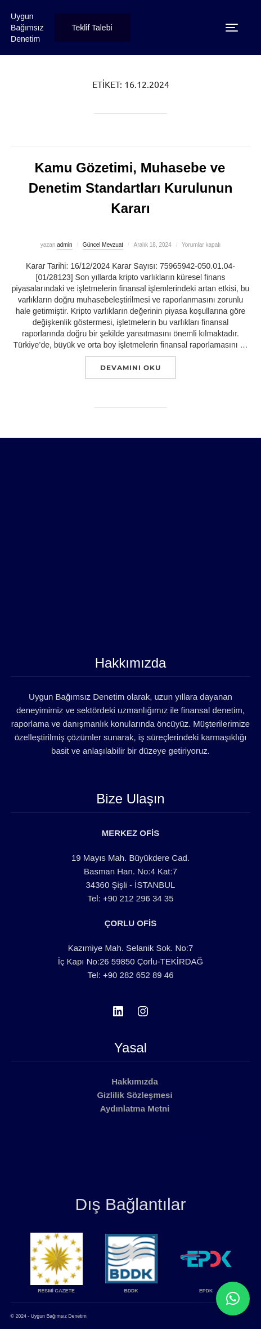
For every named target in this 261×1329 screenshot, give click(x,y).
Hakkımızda (134, 1081)
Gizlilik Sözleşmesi (134, 1095)
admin (64, 245)
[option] (97, 1266)
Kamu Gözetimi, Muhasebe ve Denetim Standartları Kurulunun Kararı (131, 188)
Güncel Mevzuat (103, 245)
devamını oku (138, 367)
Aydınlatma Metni (135, 1108)
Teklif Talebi (91, 27)
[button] (233, 1298)
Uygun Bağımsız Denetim (27, 27)
